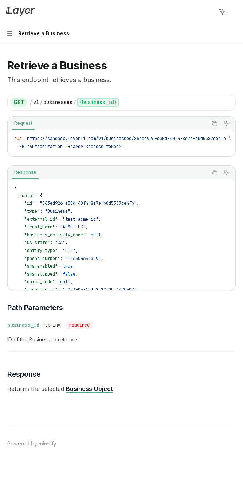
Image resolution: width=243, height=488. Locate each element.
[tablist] (107, 123)
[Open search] (209, 11)
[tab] (23, 123)
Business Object (89, 388)
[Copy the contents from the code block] (214, 123)
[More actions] (233, 12)
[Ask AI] (226, 123)
